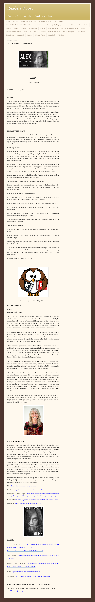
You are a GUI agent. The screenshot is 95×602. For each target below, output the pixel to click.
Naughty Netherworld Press (69, 28)
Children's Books (76, 25)
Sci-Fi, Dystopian (68, 31)
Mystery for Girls (53, 28)
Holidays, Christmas (20, 28)
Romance (83, 28)
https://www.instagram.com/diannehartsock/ (29, 503)
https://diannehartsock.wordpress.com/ (23, 486)
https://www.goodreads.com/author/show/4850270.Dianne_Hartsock (37, 500)
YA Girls (61, 35)
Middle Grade (33, 28)
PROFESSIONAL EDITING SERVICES (18, 25)
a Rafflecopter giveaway (15, 591)
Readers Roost (20, 8)
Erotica (86, 25)
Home (8, 21)
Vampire (29, 35)
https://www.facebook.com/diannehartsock (28, 490)
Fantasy (8, 28)
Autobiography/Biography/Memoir (57, 25)
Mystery (42, 28)
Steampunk (20, 35)
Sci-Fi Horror (81, 31)
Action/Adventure (38, 25)
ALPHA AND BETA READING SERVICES (52, 21)
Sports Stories (10, 35)
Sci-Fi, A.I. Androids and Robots (50, 31)
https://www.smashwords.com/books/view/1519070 (33, 576)
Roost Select (27, 31)
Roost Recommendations (13, 31)
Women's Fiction (40, 35)
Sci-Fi (36, 31)
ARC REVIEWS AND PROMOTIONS (24, 21)
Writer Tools (51, 35)
